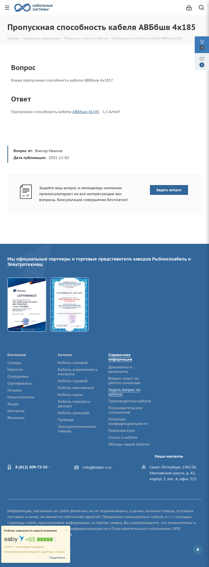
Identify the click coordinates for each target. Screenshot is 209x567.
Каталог (65, 354)
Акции (12, 404)
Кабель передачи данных (74, 403)
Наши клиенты (20, 397)
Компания (16, 354)
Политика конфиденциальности (128, 421)
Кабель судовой (72, 380)
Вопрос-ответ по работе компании (124, 380)
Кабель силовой (73, 362)
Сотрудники (17, 376)
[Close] (66, 530)
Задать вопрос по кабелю (124, 391)
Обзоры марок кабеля (128, 444)
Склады (14, 362)
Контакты (16, 410)
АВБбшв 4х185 (85, 111)
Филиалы (16, 417)
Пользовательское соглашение (125, 410)
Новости (15, 369)
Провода (66, 419)
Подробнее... (58, 557)
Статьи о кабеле (123, 437)
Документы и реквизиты (120, 369)
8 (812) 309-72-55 (31, 467)
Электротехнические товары (77, 428)
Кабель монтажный (76, 387)
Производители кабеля (129, 401)
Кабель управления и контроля (77, 371)
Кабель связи (70, 394)
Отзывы (14, 390)
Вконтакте (198, 549)
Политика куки (121, 430)
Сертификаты (19, 383)
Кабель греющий (73, 412)
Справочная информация (120, 357)
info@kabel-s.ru (97, 467)
